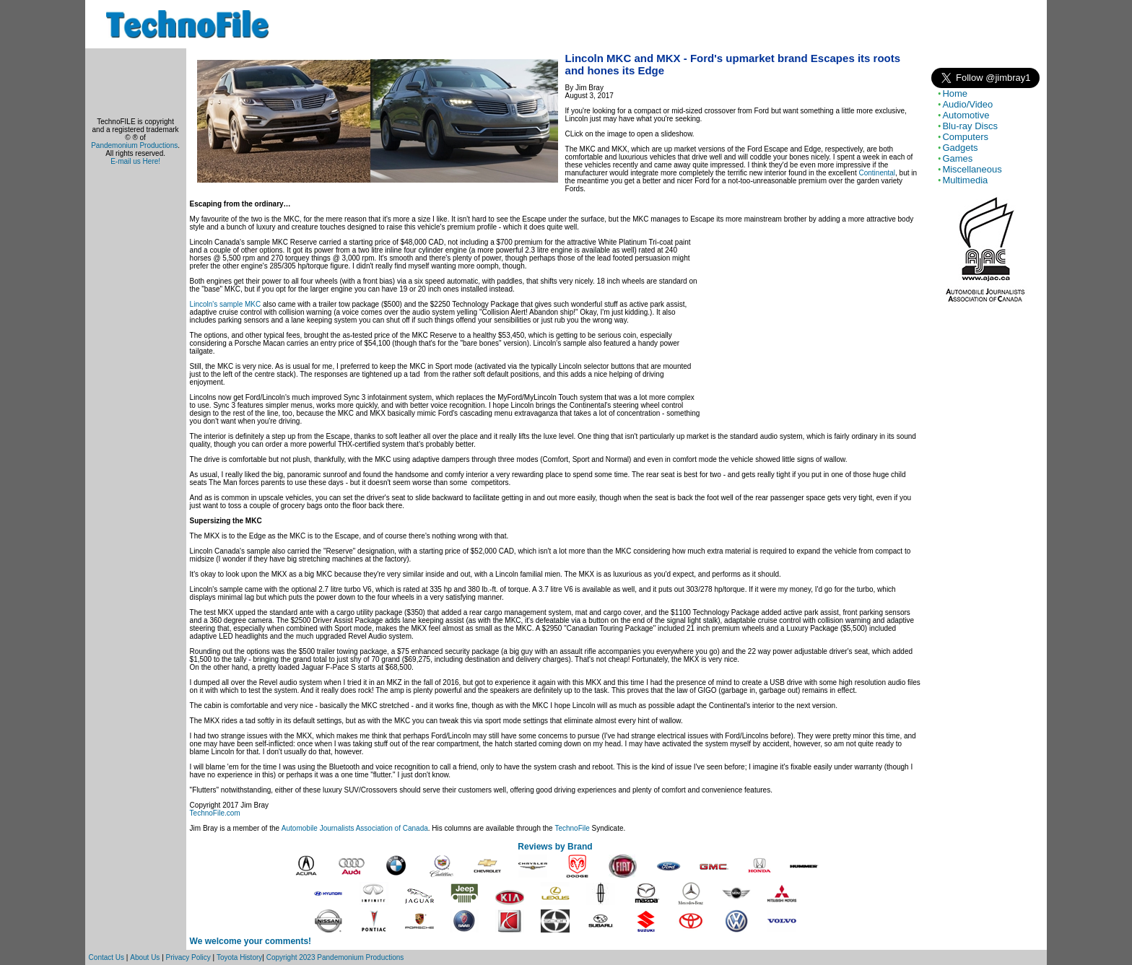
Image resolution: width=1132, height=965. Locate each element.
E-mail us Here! (135, 161)
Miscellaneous (971, 169)
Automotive (965, 115)
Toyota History (239, 957)
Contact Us (106, 957)
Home (954, 93)
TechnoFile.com (215, 813)
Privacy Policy (188, 957)
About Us (145, 957)
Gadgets (960, 147)
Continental (876, 173)
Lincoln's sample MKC (225, 304)
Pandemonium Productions (134, 145)
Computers (965, 136)
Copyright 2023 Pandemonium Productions (335, 957)
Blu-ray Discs (970, 126)
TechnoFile (571, 828)
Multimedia (965, 180)
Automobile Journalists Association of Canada (355, 828)
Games (957, 158)
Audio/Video (967, 104)
